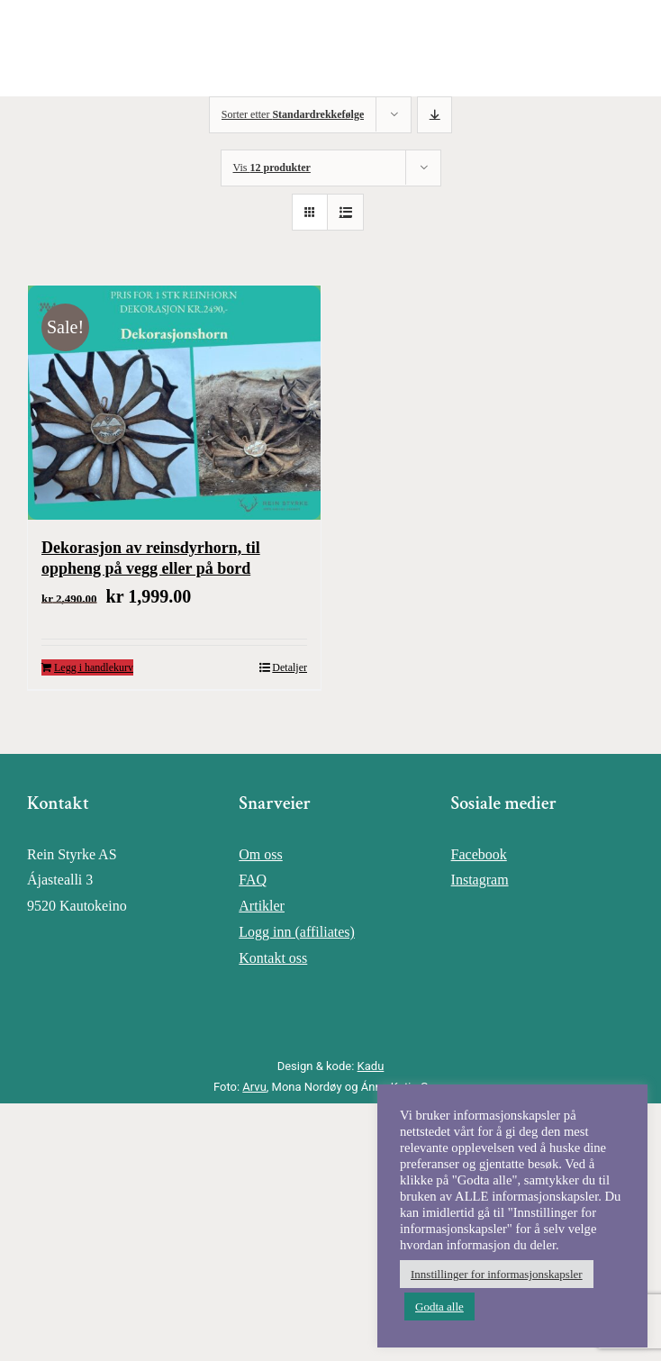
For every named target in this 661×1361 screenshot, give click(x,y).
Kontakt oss (273, 958)
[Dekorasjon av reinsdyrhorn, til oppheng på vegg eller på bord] (174, 403)
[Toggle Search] (597, 48)
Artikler (262, 905)
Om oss (260, 854)
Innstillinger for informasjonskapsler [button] (497, 1274)
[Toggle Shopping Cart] (566, 48)
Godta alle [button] (439, 1306)
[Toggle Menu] (630, 49)
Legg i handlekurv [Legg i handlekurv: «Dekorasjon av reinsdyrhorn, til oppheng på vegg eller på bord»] (93, 667)
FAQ (253, 879)
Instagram (480, 879)
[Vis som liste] (345, 212)
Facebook (479, 854)
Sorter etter (293, 114)
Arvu (254, 1086)
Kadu (371, 1066)
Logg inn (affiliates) (297, 931)
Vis (272, 167)
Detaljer (289, 667)
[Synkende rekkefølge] (434, 114)
